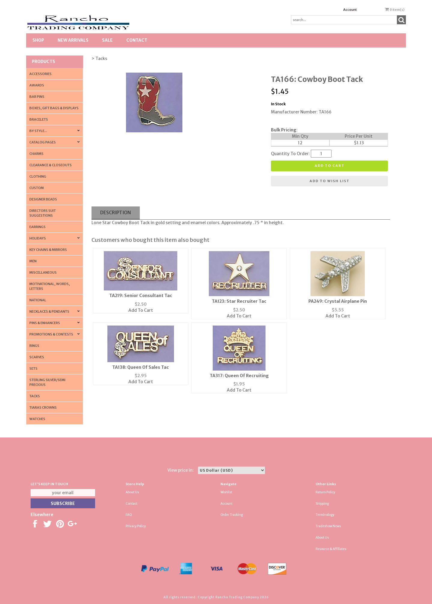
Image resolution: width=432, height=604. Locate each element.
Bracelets (38, 119)
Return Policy (325, 492)
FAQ (129, 515)
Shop (38, 40)
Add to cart (329, 166)
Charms (36, 154)
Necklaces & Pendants (49, 311)
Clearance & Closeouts (50, 165)
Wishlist (226, 492)
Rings (34, 346)
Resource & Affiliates (331, 549)
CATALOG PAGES (42, 142)
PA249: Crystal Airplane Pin (337, 301)
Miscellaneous (43, 272)
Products (43, 61)
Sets (33, 368)
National (37, 300)
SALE (107, 40)
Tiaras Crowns (43, 407)
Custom (36, 188)
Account (350, 10)
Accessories (40, 74)
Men (33, 261)
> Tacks (99, 58)
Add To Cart (140, 310)
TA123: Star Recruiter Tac (239, 301)
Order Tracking (231, 515)
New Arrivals (73, 40)
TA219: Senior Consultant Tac (140, 295)
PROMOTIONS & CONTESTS (51, 334)
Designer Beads (43, 199)
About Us (132, 492)
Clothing (37, 176)
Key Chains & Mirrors (48, 250)
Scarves (36, 357)
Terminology (325, 515)
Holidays (37, 238)
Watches (37, 419)
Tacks (34, 396)
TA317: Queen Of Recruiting (239, 375)
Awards (36, 85)
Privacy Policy (136, 526)
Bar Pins (36, 97)
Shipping (322, 504)
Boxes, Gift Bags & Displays (54, 108)
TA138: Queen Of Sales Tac (140, 367)
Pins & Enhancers (44, 323)
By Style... (38, 131)
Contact (136, 40)
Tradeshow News (328, 526)
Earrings (37, 227)
